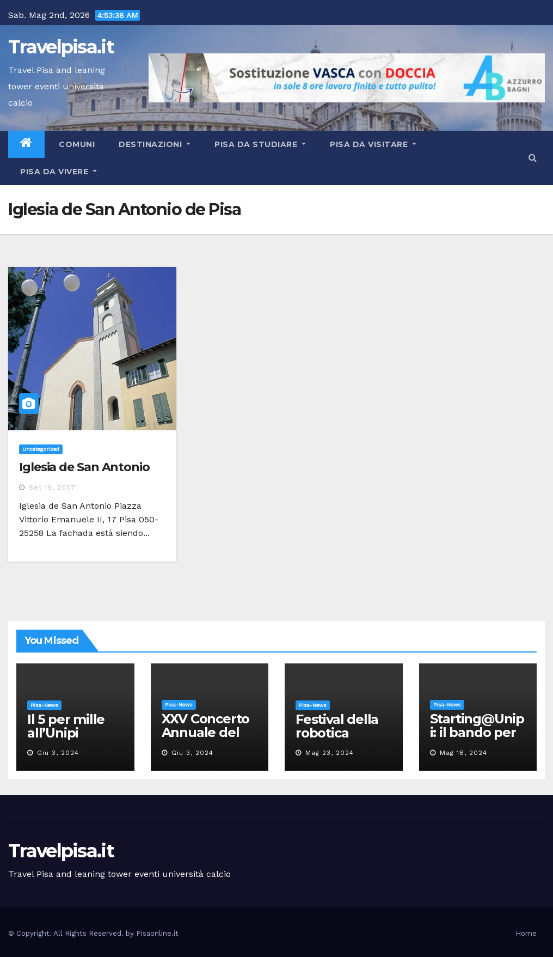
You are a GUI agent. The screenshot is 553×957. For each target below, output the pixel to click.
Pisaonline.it (157, 933)
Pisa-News (44, 705)
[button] (532, 158)
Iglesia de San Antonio (84, 467)
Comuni (76, 144)
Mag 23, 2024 (329, 753)
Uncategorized (40, 449)
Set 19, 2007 (52, 487)
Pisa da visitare (373, 144)
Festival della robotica (337, 726)
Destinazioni (155, 144)
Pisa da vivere (58, 171)
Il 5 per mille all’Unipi (66, 726)
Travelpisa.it (61, 46)
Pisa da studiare (260, 144)
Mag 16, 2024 (463, 753)
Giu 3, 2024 (58, 753)
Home (526, 933)
